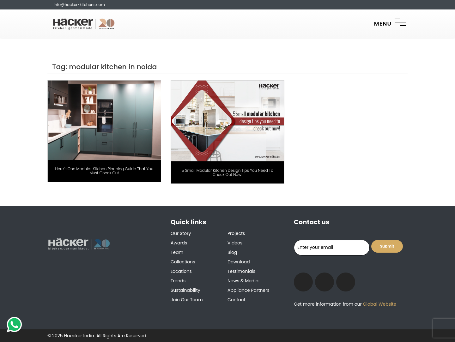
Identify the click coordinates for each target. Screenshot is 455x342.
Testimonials (241, 271)
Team (177, 252)
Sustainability (185, 290)
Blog (232, 252)
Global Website (379, 304)
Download (239, 262)
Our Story (181, 233)
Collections (183, 262)
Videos (235, 243)
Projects (236, 233)
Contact (237, 300)
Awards (179, 243)
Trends (178, 281)
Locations (181, 271)
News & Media (243, 281)
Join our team (187, 300)
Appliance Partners (249, 290)
